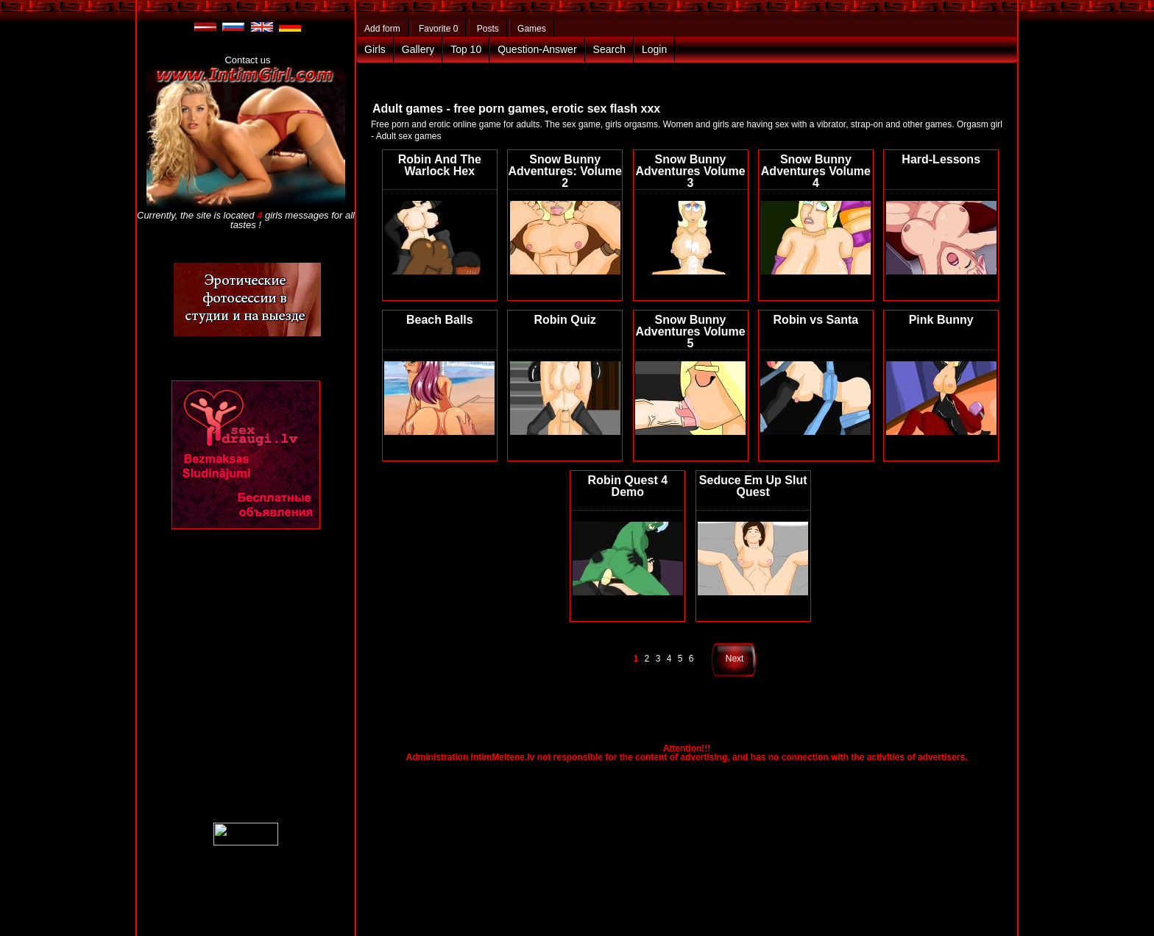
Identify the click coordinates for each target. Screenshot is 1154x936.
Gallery (418, 49)
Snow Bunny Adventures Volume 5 (690, 331)
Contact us (247, 59)
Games (531, 29)
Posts (488, 29)
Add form (382, 29)
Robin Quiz (564, 319)
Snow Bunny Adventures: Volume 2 (564, 171)
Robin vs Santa (816, 319)
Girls (375, 49)
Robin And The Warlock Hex (439, 165)
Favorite (438, 29)
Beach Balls (439, 319)
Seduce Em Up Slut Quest (753, 486)
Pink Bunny (941, 319)
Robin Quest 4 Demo (628, 486)
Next (735, 658)
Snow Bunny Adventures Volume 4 (816, 171)
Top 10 (465, 49)
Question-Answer (537, 49)
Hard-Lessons (941, 159)
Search (609, 49)
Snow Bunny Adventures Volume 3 (690, 171)
